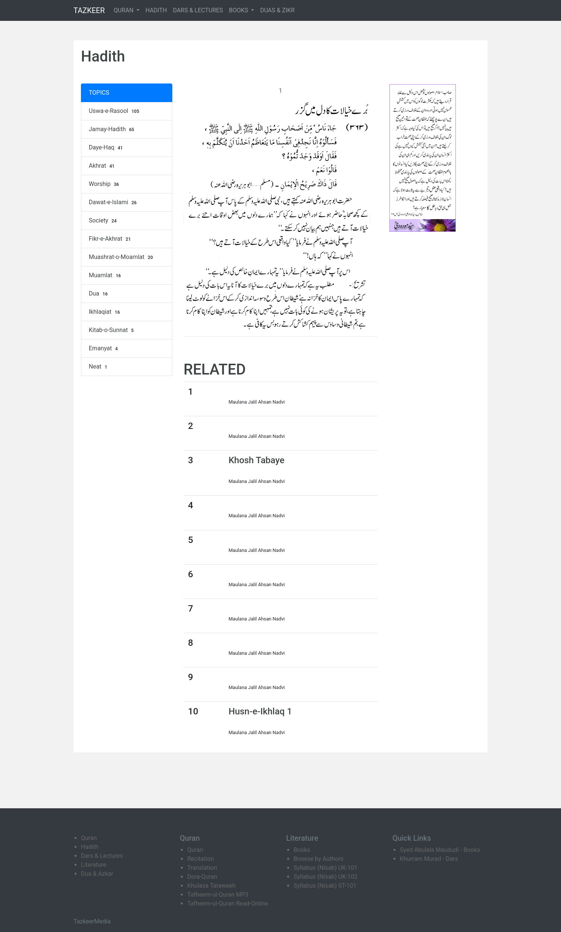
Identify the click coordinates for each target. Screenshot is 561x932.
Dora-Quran (202, 876)
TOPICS (99, 92)
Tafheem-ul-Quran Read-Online (227, 903)
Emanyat (104, 348)
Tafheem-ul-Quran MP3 (217, 894)
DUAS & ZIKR (277, 10)
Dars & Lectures (102, 855)
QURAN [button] (124, 10)
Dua (99, 293)
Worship (105, 184)
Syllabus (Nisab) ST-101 (325, 885)
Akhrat (102, 166)
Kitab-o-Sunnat (112, 330)
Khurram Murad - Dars (429, 858)
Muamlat (106, 275)
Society (104, 220)
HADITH (156, 10)
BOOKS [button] (239, 10)
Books (302, 849)
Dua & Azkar (97, 873)
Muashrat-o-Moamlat (122, 257)
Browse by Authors (319, 858)
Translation (202, 867)
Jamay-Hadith (112, 129)
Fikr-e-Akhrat (110, 239)
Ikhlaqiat (105, 312)
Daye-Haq (107, 147)
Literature (93, 864)
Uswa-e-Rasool (115, 111)
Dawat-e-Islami (113, 202)
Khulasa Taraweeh (211, 885)
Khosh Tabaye (257, 460)
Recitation (200, 858)
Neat (99, 366)
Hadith (89, 846)
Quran (89, 837)
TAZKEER (89, 10)
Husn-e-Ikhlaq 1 (260, 711)
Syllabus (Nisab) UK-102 (325, 876)
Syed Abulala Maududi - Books (440, 849)
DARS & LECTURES (198, 10)
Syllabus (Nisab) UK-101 (325, 867)
